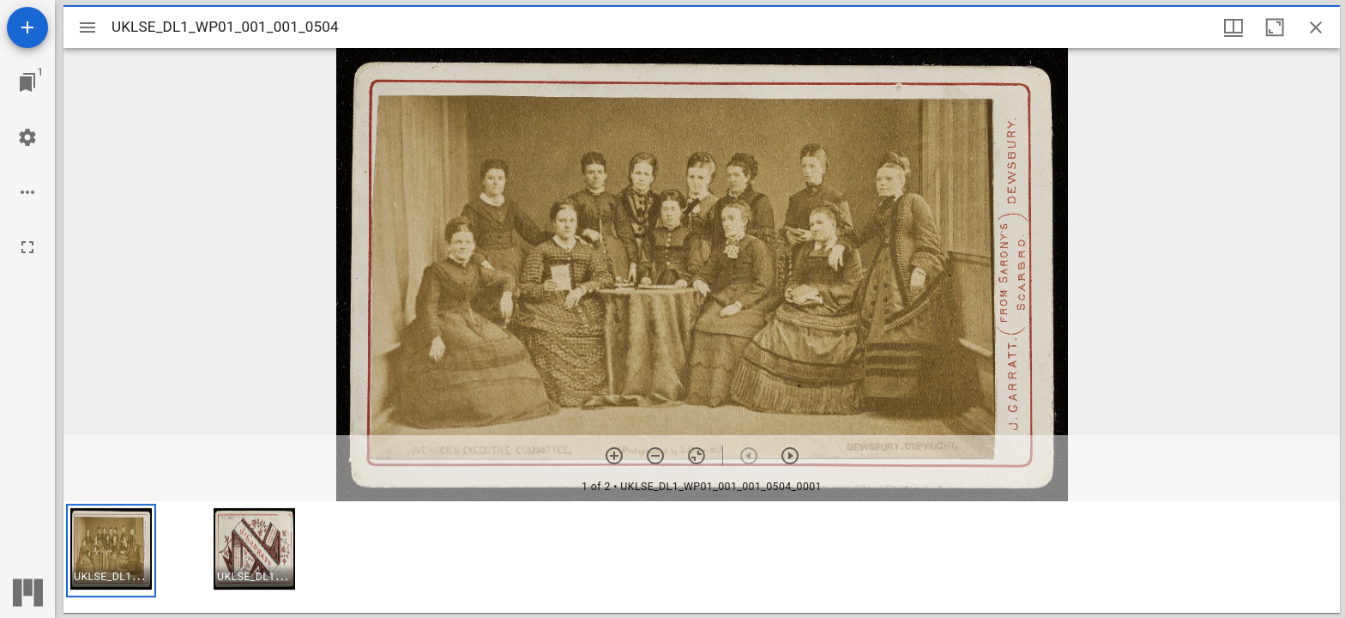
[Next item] (790, 455)
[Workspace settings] (27, 137)
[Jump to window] (27, 82)
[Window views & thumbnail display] (1233, 27)
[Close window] (1315, 27)
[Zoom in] (614, 455)
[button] (111, 550)
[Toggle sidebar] (87, 27)
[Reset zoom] (696, 455)
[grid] (701, 557)
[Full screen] (27, 247)
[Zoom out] (655, 455)
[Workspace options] (27, 192)
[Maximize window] (1274, 27)
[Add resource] (27, 27)
